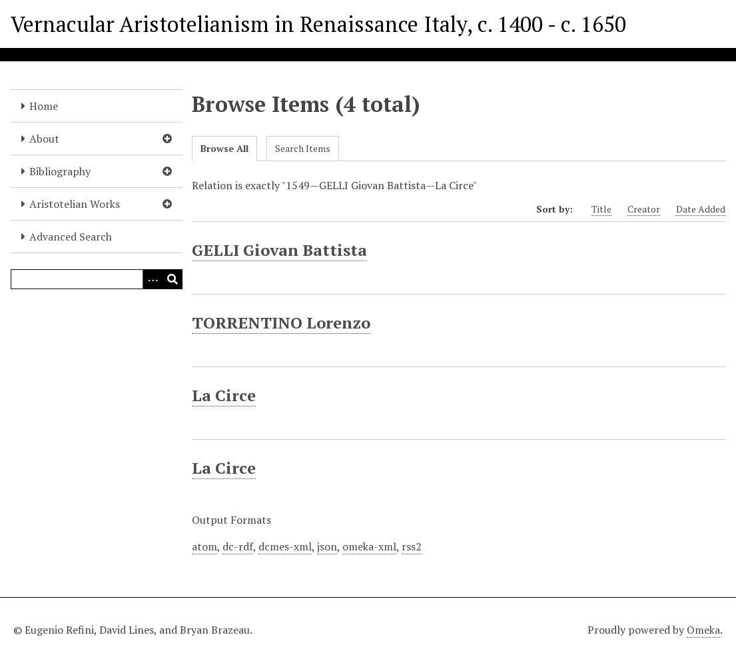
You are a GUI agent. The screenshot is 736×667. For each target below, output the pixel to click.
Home (43, 106)
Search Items (302, 148)
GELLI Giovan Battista (279, 250)
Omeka (703, 629)
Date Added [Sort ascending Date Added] (700, 209)
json (327, 546)
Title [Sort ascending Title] (601, 209)
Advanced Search (70, 236)
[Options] (153, 279)
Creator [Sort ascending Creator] (643, 209)
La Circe (224, 395)
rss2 (412, 546)
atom (204, 546)
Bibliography (60, 171)
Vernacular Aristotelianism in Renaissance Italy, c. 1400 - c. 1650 (318, 24)
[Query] (97, 279)
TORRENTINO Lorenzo (281, 322)
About (44, 138)
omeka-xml (369, 546)
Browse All (224, 148)
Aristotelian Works (74, 204)
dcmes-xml (285, 546)
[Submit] (173, 279)
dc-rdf (237, 546)
